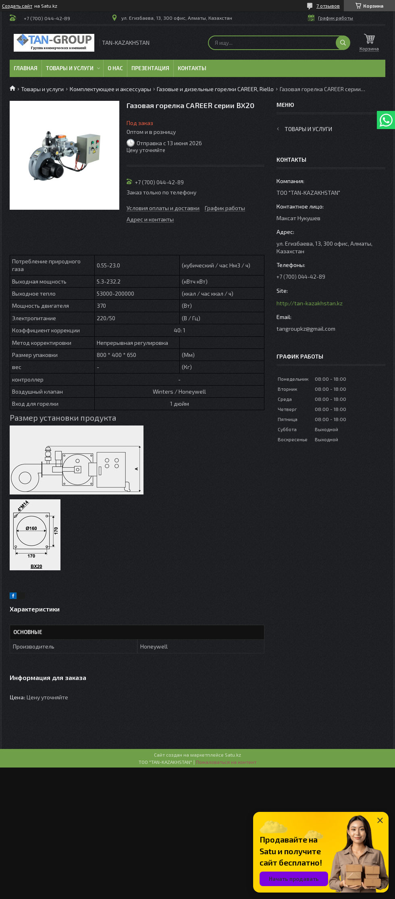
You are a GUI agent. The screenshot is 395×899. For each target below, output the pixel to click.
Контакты (192, 68)
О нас (115, 68)
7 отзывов (328, 5)
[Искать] (343, 42)
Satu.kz (233, 754)
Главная (25, 68)
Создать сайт (17, 5)
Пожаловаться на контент (226, 762)
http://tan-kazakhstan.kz (309, 303)
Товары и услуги (70, 68)
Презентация (150, 68)
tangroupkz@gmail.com (305, 328)
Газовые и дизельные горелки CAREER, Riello (215, 89)
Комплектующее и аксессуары (110, 89)
